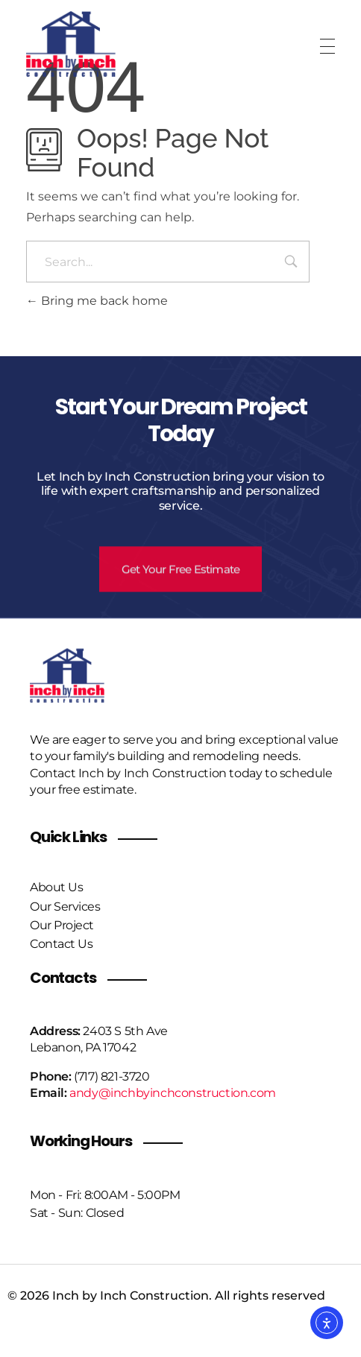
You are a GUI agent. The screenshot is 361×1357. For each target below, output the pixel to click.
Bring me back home (97, 301)
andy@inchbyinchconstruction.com (172, 1093)
